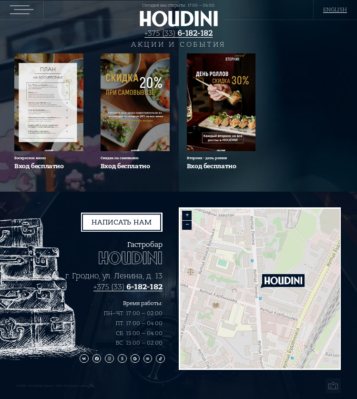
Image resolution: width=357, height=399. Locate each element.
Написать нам (122, 222)
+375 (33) (178, 33)
